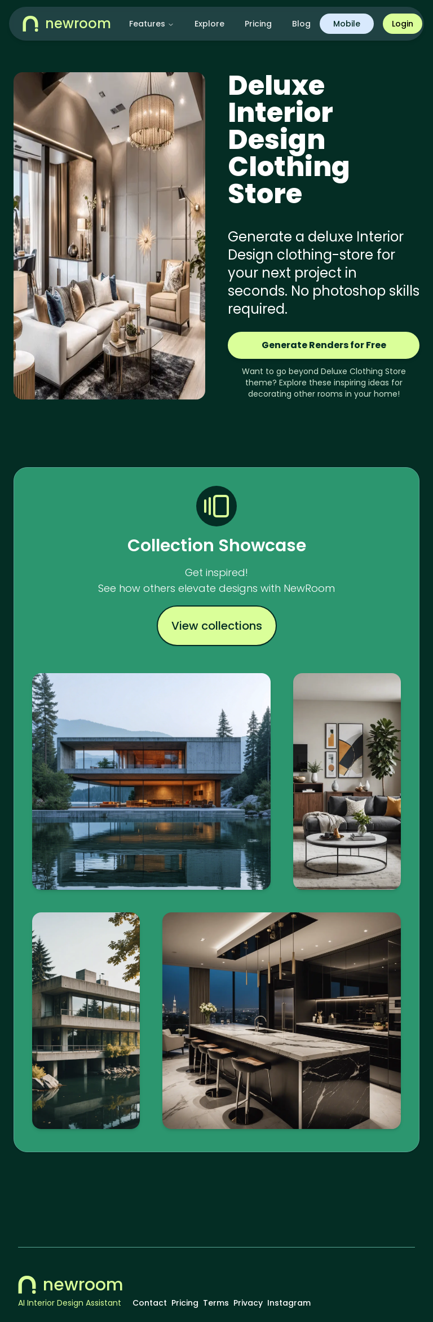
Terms (216, 1302)
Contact (149, 1302)
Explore (209, 23)
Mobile (346, 23)
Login (402, 23)
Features (151, 23)
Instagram (289, 1302)
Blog (301, 23)
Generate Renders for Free (324, 345)
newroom (70, 1285)
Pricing (258, 23)
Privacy (248, 1302)
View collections (216, 626)
